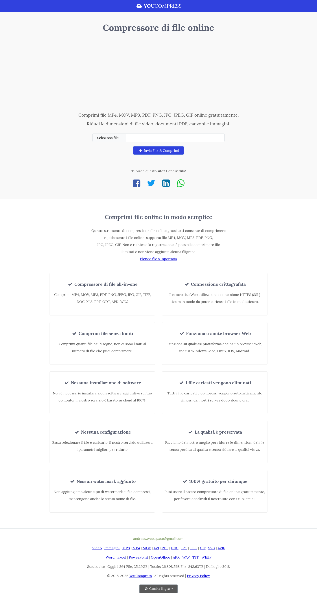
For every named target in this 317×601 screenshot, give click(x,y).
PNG (175, 548)
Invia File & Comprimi (158, 150)
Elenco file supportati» (158, 259)
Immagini (112, 548)
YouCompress (140, 576)
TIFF (193, 548)
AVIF (221, 548)
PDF (165, 548)
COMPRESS (158, 6)
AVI (156, 548)
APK (176, 557)
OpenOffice (160, 557)
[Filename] (175, 138)
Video (97, 548)
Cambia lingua (157, 589)
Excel (121, 557)
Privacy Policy (198, 576)
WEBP (206, 557)
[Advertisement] (159, 73)
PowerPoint (138, 557)
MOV (147, 548)
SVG (211, 548)
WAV (186, 557)
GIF (203, 548)
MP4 (136, 548)
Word (110, 557)
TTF (195, 557)
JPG (184, 548)
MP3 (126, 548)
